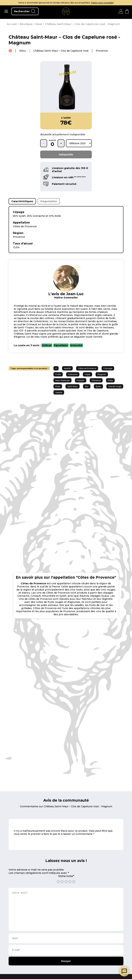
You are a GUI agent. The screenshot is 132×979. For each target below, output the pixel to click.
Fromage (107, 368)
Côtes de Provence (87, 368)
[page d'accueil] (12, 24)
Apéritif (67, 368)
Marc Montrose (62, 380)
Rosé (57, 386)
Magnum (101, 374)
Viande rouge (114, 386)
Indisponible (66, 154)
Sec (87, 386)
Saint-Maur (72, 386)
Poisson (80, 380)
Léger (87, 374)
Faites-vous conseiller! (102, 2)
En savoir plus (80, 177)
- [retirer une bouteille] (43, 143)
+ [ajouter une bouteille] (61, 143)
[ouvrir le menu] (6, 11)
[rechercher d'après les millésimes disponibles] (79, 143)
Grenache (73, 374)
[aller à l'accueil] (66, 11)
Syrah (98, 386)
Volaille (58, 392)
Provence (96, 380)
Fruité (58, 374)
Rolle (110, 380)
